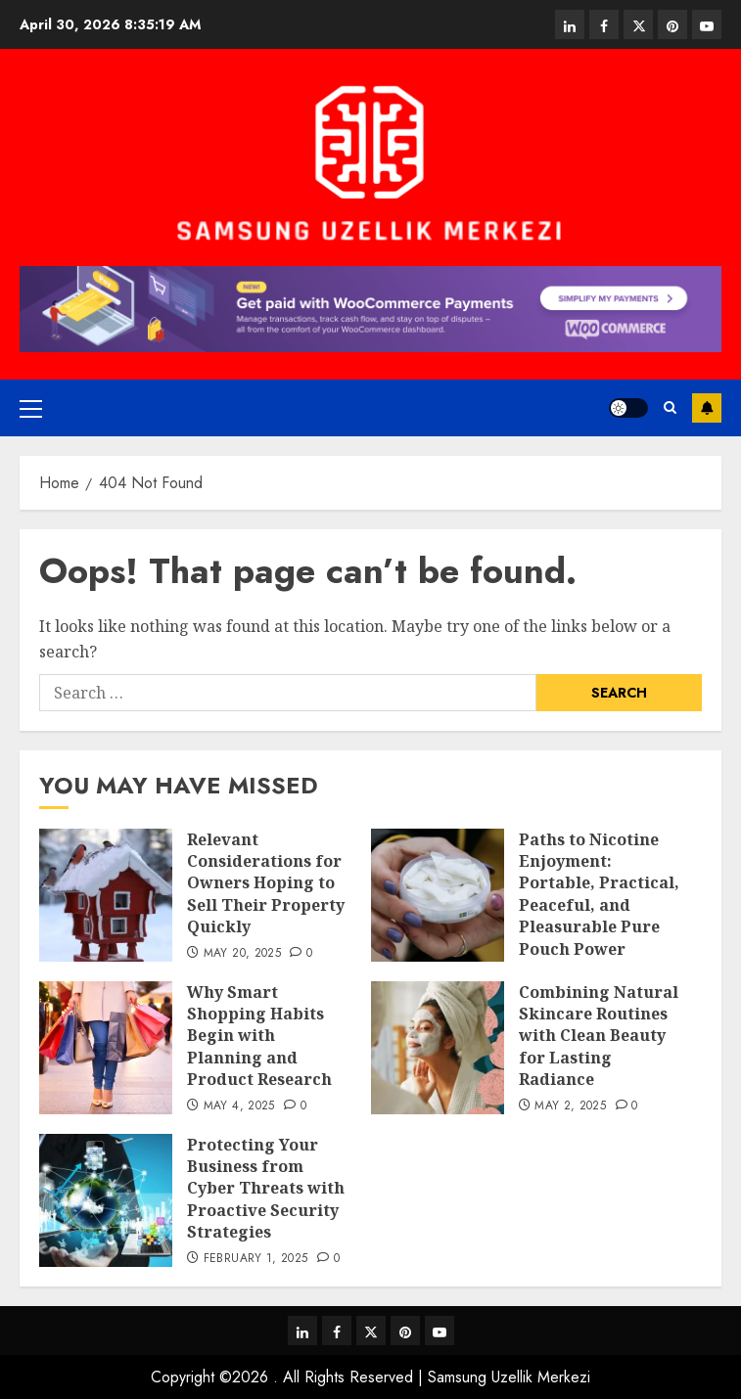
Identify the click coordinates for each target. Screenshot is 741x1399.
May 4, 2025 (239, 1106)
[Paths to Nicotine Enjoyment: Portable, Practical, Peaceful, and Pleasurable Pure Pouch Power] (437, 895)
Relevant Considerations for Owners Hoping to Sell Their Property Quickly (266, 883)
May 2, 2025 (570, 1106)
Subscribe (706, 408)
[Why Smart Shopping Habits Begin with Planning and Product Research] (105, 1047)
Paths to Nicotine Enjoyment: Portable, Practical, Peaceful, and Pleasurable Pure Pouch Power (599, 894)
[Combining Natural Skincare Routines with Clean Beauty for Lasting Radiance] (437, 1047)
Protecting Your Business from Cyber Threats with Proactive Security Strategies (266, 1188)
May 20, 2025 (242, 954)
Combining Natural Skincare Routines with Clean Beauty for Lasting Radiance (598, 1036)
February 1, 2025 (256, 1259)
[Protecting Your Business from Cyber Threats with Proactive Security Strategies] (105, 1200)
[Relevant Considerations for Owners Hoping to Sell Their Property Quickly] (105, 895)
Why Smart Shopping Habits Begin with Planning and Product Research (259, 1036)
